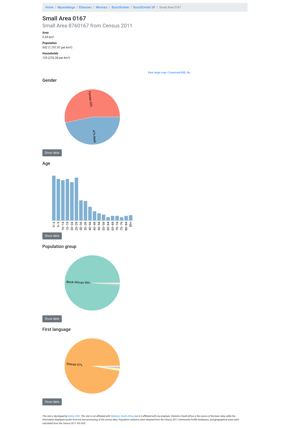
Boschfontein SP (144, 7)
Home (49, 7)
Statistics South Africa (122, 416)
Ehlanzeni (85, 7)
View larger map (157, 72)
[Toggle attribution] (243, 67)
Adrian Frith (74, 416)
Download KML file (179, 72)
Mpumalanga (66, 7)
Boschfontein (120, 7)
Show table (52, 153)
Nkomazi (101, 7)
